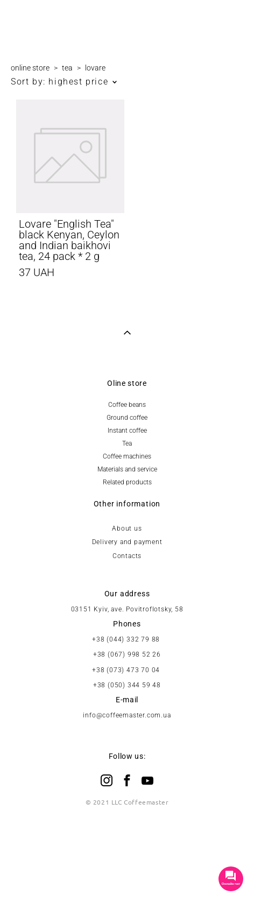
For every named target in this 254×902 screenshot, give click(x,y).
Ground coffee (127, 417)
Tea (127, 443)
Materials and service (127, 469)
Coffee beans (127, 404)
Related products (127, 482)
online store (30, 68)
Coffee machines (127, 456)
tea (67, 68)
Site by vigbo (127, 876)
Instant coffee (127, 430)
